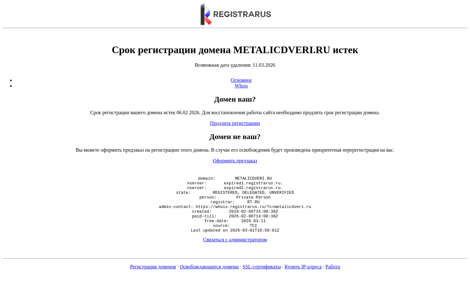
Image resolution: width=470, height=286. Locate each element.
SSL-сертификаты (262, 278)
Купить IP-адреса (303, 278)
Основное (241, 80)
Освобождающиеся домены (209, 278)
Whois (241, 85)
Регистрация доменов (153, 278)
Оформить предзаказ (235, 160)
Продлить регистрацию (235, 123)
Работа (332, 278)
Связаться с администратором (235, 251)
